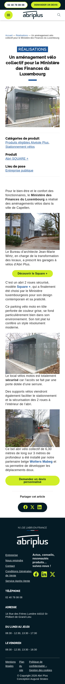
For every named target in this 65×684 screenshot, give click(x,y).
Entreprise (11, 554)
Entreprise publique (19, 170)
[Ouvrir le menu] (8, 15)
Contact (10, 565)
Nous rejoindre (14, 560)
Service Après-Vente (17, 580)
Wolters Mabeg (42, 461)
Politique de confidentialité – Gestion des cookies (40, 666)
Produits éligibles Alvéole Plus (27, 142)
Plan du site (21, 666)
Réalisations (22, 35)
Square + (24, 286)
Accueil (8, 35)
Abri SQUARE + (16, 158)
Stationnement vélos (20, 147)
